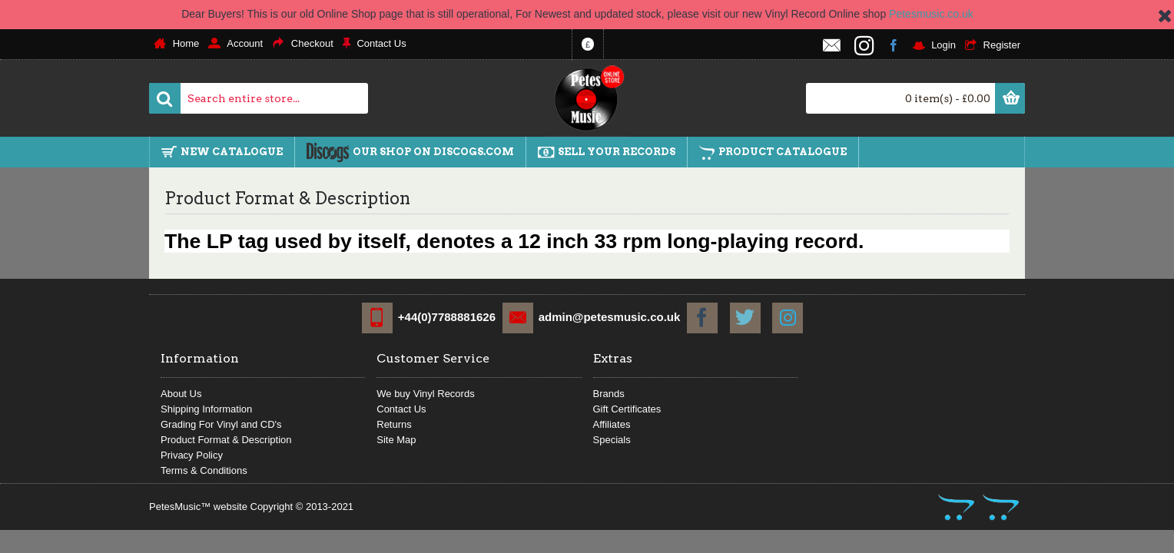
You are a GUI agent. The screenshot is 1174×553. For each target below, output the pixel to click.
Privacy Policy (192, 455)
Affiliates (612, 424)
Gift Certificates (627, 409)
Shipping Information (206, 409)
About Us (181, 393)
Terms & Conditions (204, 470)
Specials (612, 439)
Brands (609, 393)
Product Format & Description (226, 439)
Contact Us (401, 409)
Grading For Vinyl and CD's (221, 424)
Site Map (396, 439)
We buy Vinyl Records (425, 393)
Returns (394, 424)
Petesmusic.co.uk (931, 14)
